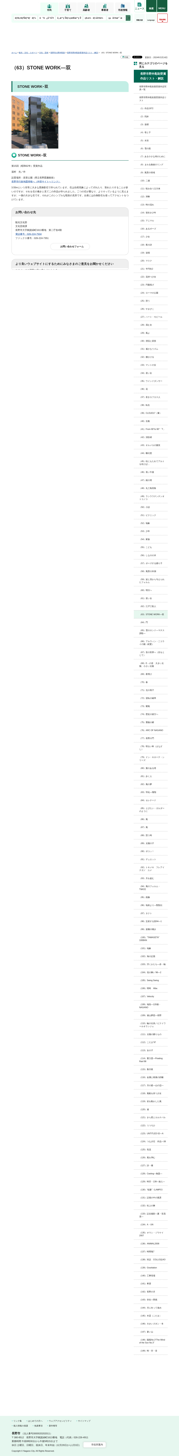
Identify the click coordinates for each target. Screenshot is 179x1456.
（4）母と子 (145, 132)
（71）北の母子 (146, 690)
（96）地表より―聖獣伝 (150, 905)
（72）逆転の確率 (147, 698)
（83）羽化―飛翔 (147, 792)
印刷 (126, 57)
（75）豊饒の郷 (146, 722)
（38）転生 (144, 405)
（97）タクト (145, 913)
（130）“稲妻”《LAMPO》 (151, 1190)
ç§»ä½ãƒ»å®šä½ (95, 18)
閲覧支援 (139, 20)
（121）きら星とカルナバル (152, 1117)
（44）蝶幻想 (145, 453)
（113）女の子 (146, 1050)
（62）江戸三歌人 (147, 606)
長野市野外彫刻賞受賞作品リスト (152, 98)
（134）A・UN (146, 1224)
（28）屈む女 (145, 325)
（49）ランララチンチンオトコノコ (152, 497)
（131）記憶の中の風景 (150, 1198)
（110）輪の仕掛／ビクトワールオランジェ (152, 1024)
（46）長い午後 (146, 472)
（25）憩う (144, 301)
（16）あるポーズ (147, 229)
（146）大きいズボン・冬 (151, 1324)
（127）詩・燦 (146, 1165)
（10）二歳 (144, 181)
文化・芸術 (43, 53)
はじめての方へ (35, 1421)
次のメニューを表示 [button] (128, 18)
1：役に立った (27, 278)
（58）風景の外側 (147, 571)
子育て (67, 10)
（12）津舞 (144, 196)
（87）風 (143, 827)
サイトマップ (84, 1421)
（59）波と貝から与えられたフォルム (152, 580)
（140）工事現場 (147, 1276)
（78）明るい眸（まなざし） (150, 747)
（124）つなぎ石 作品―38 (152, 1141)
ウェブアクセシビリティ (60, 1421)
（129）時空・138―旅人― (152, 1181)
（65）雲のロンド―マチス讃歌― (152, 631)
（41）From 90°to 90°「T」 (152, 429)
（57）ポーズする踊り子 (150, 563)
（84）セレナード (147, 800)
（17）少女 (144, 237)
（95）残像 (144, 897)
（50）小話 (144, 507)
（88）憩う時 (145, 835)
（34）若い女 (145, 373)
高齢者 (86, 10)
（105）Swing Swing (149, 980)
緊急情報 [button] (162, 20)
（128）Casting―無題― (150, 1173)
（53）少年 (144, 531)
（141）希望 (145, 1283)
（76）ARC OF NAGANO (151, 730)
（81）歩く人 (145, 776)
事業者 (104, 10)
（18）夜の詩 (145, 245)
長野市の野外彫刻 (57, 53)
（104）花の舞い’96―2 (150, 972)
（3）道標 (144, 124)
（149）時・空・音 (148, 1351)
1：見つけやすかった (30, 290)
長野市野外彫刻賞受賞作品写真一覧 (152, 88)
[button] (151, 6)
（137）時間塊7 (146, 1251)
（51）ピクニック (147, 515)
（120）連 (144, 1109)
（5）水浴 (144, 140)
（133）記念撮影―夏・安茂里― (152, 1215)
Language (151, 20)
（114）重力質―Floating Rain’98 (151, 1059)
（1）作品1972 (146, 108)
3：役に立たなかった (71, 278)
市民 (49, 10)
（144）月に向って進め (150, 1308)
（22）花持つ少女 (147, 277)
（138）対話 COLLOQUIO (152, 1259)
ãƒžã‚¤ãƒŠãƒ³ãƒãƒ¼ (25, 18)
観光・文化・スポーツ (28, 53)
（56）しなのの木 (147, 555)
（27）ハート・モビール (150, 317)
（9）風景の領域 (147, 172)
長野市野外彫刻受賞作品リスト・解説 (82, 53)
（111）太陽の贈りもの (150, 1034)
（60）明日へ (145, 590)
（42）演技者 (145, 437)
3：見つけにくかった (78, 290)
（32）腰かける (146, 357)
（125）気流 (145, 1149)
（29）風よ (144, 333)
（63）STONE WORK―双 (151, 614)
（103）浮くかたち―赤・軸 (152, 964)
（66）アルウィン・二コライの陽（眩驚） (152, 642)
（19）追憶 (144, 253)
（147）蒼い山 (146, 1332)
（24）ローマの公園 (148, 293)
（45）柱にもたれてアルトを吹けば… (152, 462)
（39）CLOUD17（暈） (150, 413)
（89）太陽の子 (146, 843)
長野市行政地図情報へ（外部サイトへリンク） (36, 181)
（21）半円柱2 (146, 269)
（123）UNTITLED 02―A (151, 1133)
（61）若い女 (145, 598)
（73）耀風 (144, 706)
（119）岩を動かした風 (150, 1101)
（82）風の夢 (145, 784)
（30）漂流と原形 (147, 341)
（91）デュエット (147, 859)
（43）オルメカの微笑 (149, 445)
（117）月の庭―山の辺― (151, 1085)
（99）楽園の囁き (147, 929)
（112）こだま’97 (147, 1042)
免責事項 (38, 1426)
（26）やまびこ (146, 309)
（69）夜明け (145, 674)
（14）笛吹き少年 (147, 213)
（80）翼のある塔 (147, 768)
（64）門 (143, 622)
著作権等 (53, 1426)
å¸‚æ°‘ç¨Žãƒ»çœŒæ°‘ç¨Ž (69, 18)
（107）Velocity (146, 996)
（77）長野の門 (146, 738)
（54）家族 (144, 539)
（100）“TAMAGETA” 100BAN (149, 938)
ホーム (14, 53)
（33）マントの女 (147, 365)
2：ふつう (47, 278)
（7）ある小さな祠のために (152, 156)
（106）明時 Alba (148, 988)
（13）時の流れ (146, 205)
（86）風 (143, 819)
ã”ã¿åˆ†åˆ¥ (47, 18)
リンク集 (17, 1421)
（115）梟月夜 (146, 1069)
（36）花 (143, 389)
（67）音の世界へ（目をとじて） (152, 653)
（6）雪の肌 (145, 148)
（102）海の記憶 (147, 956)
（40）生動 (144, 421)
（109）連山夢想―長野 (150, 1015)
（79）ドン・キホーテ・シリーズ (152, 758)
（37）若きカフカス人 (149, 397)
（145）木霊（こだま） (150, 1316)
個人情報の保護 (20, 1426)
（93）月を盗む (146, 878)
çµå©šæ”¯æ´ (116, 18)
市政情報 (122, 10)
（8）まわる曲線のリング (151, 164)
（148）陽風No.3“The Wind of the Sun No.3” (152, 1341)
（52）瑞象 (144, 523)
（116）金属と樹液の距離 (151, 1077)
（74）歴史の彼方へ (148, 714)
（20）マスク (145, 261)
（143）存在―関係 (148, 1300)
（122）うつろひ (147, 1125)
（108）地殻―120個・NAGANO (150, 1005)
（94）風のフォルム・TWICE (149, 887)
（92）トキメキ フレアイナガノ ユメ (152, 868)
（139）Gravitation (148, 1268)
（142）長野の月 (147, 1292)
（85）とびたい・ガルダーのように (152, 809)
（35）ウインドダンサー (150, 381)
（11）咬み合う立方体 (149, 188)
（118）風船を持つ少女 (150, 1093)
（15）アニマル (146, 220)
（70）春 (143, 682)
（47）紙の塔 (145, 480)
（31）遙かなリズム (148, 349)
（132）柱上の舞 (147, 1205)
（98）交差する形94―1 (150, 921)
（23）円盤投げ (146, 285)
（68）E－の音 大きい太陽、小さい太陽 (151, 664)
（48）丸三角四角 (147, 488)
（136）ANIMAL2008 (149, 1244)
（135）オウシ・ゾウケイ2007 (151, 1234)
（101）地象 (145, 948)
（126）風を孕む (147, 1157)
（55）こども (145, 547)
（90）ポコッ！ (146, 851)
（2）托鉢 (144, 116)
